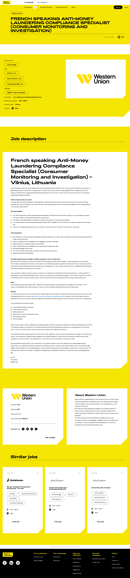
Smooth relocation (61, 7)
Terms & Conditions (118, 568)
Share (120, 37)
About (73, 7)
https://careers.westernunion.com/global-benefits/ (49, 296)
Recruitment (57, 557)
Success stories (38, 557)
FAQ (113, 557)
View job (15, 521)
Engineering (76, 570)
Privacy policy (116, 564)
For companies (42, 2)
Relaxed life (76, 562)
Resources (56, 560)
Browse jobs (31, 7)
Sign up (118, 7)
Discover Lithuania (46, 7)
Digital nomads (77, 573)
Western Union (17, 13)
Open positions (16, 414)
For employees (29, 2)
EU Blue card (96, 562)
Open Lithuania (77, 559)
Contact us (115, 560)
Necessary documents (98, 559)
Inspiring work (77, 566)
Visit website (50, 437)
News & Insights (38, 560)
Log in (126, 7)
